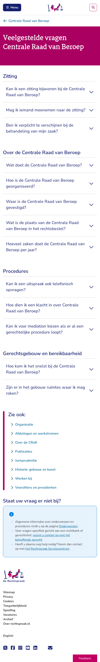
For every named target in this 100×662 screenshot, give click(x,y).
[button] (85, 658)
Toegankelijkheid (14, 606)
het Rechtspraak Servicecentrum (47, 549)
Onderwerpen (68, 526)
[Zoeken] (93, 7)
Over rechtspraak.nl (16, 624)
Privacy (8, 597)
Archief (8, 619)
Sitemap (9, 592)
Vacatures (10, 615)
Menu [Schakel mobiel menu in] (12, 7)
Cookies (8, 601)
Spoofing (9, 610)
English (8, 636)
